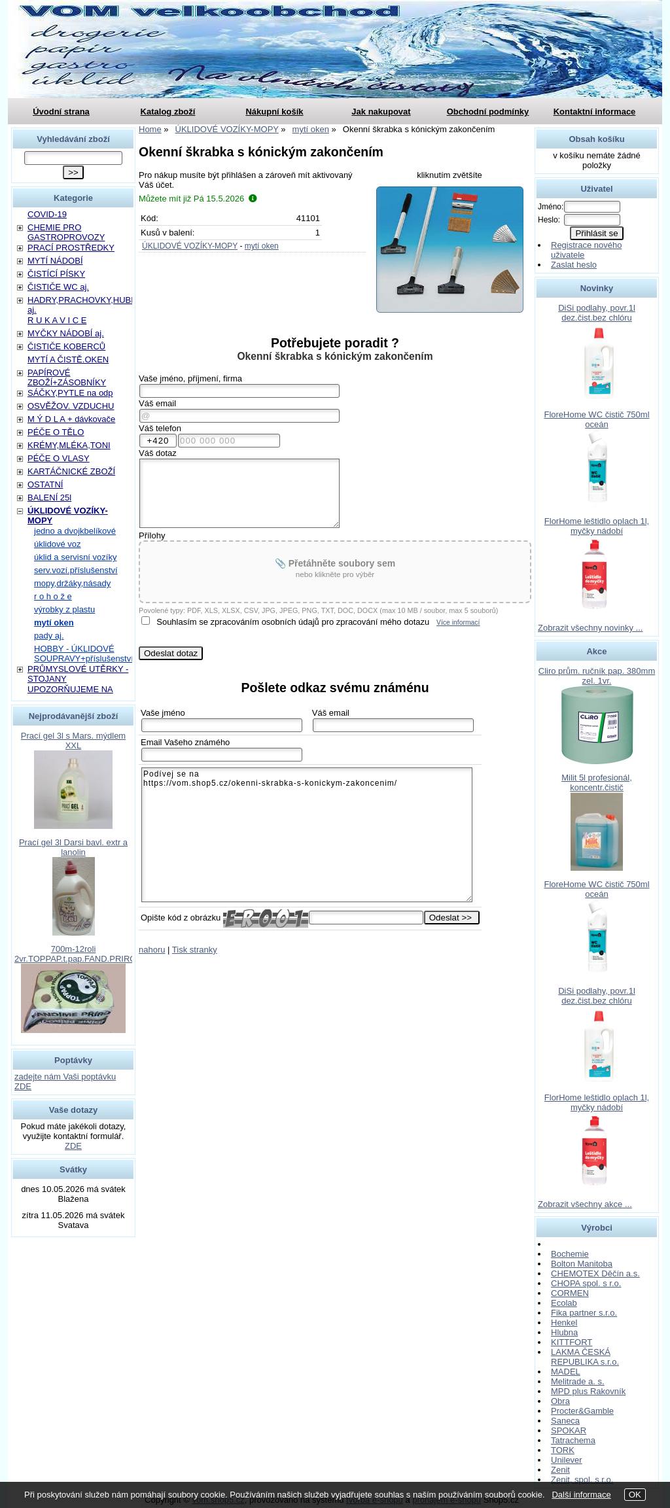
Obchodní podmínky (488, 111)
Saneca (565, 1421)
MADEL (565, 1371)
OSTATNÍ (45, 484)
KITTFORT (571, 1342)
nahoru (152, 950)
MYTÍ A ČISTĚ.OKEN (68, 359)
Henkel (564, 1322)
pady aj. (49, 635)
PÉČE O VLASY (58, 458)
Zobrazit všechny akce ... (585, 1204)
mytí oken (262, 246)
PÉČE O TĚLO (55, 432)
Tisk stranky (194, 950)
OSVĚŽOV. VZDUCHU (70, 406)
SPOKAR (568, 1430)
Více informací (458, 622)
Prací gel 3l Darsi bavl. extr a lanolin (73, 847)
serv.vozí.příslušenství (76, 570)
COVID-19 (47, 214)
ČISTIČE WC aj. (58, 287)
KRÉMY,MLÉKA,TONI (69, 445)
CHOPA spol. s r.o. (586, 1283)
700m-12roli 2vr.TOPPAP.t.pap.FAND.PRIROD (78, 954)
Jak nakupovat (380, 111)
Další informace (581, 1494)
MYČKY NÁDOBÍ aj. (65, 333)
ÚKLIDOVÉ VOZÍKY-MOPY (190, 246)
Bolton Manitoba (581, 1264)
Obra (560, 1401)
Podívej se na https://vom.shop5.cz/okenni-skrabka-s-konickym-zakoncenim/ (306, 834)
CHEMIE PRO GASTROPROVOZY (66, 232)
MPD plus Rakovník (588, 1391)
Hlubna (564, 1332)
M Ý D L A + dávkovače (71, 419)
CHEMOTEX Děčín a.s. (595, 1273)
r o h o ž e (53, 596)
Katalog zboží (168, 111)
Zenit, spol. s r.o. (582, 1479)
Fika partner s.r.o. (584, 1313)
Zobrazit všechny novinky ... (590, 628)
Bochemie (570, 1254)
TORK (562, 1450)
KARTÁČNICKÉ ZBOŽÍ (71, 471)
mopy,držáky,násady (72, 583)
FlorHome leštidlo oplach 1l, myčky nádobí (596, 526)
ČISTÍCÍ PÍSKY (56, 274)
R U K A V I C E (56, 320)
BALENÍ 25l (49, 497)
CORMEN (570, 1293)
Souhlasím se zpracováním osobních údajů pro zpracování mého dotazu (292, 622)
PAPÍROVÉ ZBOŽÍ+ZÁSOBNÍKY (66, 377)
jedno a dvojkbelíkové (75, 531)
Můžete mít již (198, 198)
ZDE (73, 1146)
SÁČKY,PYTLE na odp (70, 393)
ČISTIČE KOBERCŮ (66, 346)
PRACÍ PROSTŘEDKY (71, 248)
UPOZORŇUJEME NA (70, 689)
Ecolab (564, 1303)
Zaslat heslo (574, 265)
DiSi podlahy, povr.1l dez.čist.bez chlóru (596, 313)
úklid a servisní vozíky (75, 557)
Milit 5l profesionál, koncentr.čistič (596, 782)
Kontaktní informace (595, 111)
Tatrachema (573, 1440)
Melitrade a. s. (578, 1381)
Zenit (560, 1470)
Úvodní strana (61, 111)
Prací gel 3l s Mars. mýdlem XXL (73, 740)
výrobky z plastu (64, 609)
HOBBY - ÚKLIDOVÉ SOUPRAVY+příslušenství (83, 653)
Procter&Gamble (582, 1411)
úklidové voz (57, 544)
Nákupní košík (274, 111)
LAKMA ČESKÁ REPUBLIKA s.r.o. (585, 1357)
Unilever (566, 1460)
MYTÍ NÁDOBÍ (55, 261)
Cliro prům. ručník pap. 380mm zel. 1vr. (596, 676)
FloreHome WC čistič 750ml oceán (596, 419)
